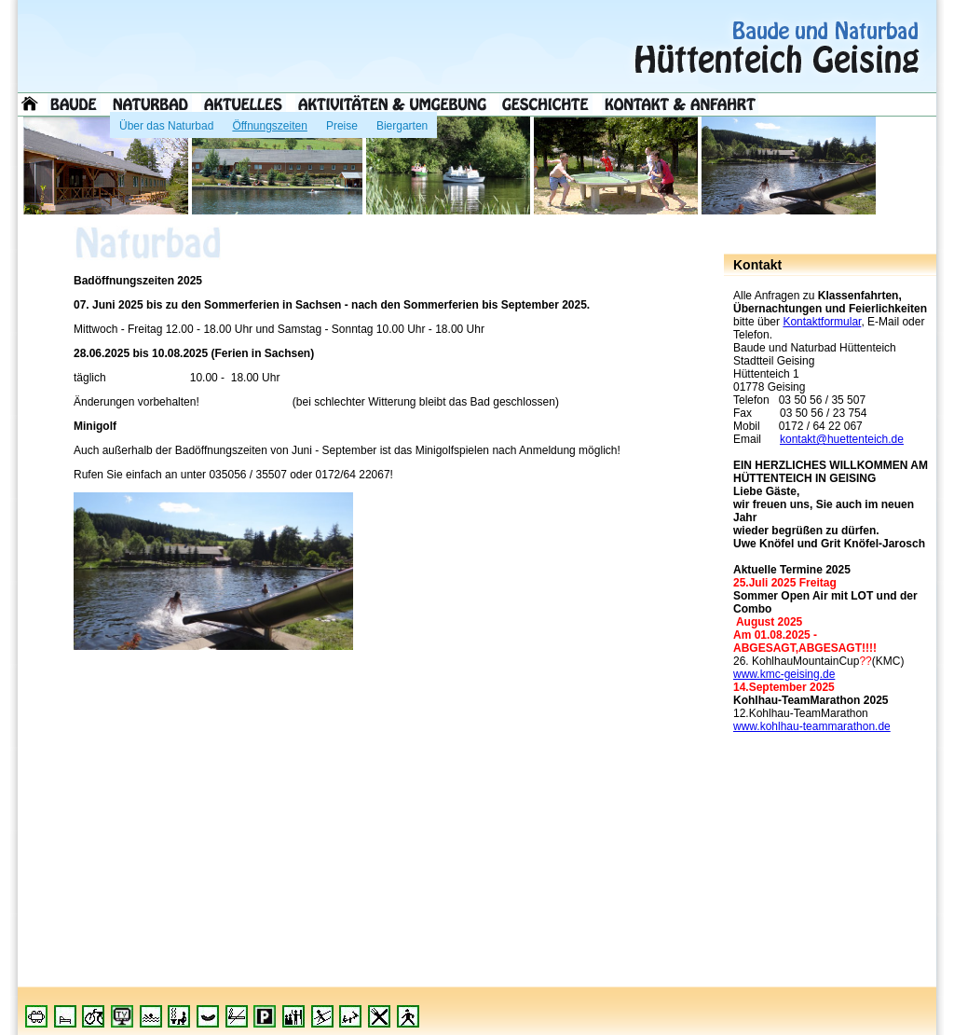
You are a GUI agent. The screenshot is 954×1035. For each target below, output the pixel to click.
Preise (342, 122)
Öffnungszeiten (269, 122)
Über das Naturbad (166, 122)
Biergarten (402, 122)
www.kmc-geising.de (784, 674)
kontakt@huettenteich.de (842, 439)
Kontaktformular (822, 321)
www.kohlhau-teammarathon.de (812, 726)
